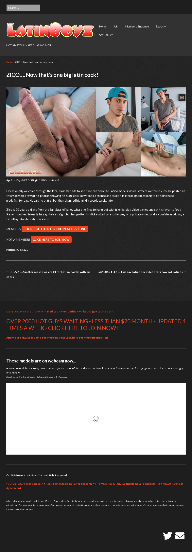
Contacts (105, 34)
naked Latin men (55, 311)
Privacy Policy (106, 484)
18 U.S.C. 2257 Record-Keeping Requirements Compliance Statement (51, 484)
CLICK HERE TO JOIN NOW (51, 239)
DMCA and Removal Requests (136, 484)
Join (115, 26)
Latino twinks (77, 311)
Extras (160, 26)
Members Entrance (137, 26)
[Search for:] (23, 7)
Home (103, 26)
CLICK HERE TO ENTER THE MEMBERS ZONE (55, 229)
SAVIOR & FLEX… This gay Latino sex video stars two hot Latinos (140, 272)
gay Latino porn (102, 311)
